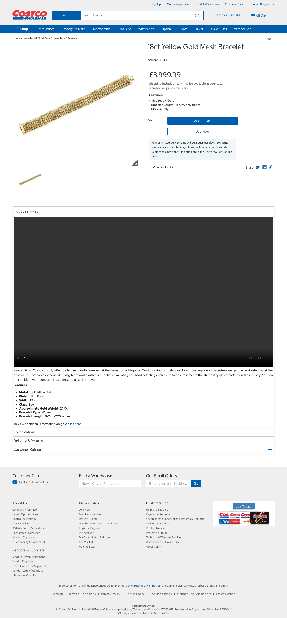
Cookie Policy (135, 594)
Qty (150, 120)
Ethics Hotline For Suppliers (29, 566)
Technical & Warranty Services (164, 537)
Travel (198, 29)
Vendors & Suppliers (28, 550)
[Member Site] (252, 29)
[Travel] (203, 29)
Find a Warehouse (95, 475)
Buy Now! (203, 131)
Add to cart (203, 121)
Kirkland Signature (23, 537)
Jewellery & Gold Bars (36, 38)
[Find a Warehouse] (208, 4)
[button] (199, 15)
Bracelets (74, 38)
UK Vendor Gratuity (24, 575)
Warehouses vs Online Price (163, 542)
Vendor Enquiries (22, 561)
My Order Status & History (95, 537)
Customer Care (26, 475)
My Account (86, 532)
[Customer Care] (234, 4)
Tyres (183, 29)
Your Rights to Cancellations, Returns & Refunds (175, 519)
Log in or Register (89, 528)
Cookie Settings (161, 594)
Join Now (84, 509)
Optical (166, 29)
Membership (102, 29)
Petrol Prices (46, 29)
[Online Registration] (178, 4)
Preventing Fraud (156, 532)
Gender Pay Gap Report (194, 594)
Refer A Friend (88, 519)
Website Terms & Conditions (29, 528)
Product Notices (155, 528)
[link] (258, 167)
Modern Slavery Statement (28, 557)
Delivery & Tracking (157, 523)
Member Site (242, 29)
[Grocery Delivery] (85, 29)
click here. (75, 424)
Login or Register (228, 15)
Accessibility (153, 546)
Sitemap (57, 594)
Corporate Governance (26, 532)
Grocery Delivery (73, 29)
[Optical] (172, 29)
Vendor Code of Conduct (27, 570)
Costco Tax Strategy (24, 519)
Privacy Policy (20, 523)
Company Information (25, 509)
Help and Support (157, 509)
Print (267, 39)
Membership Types (91, 514)
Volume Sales (87, 546)
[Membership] (111, 29)
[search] (138, 15)
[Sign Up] (156, 4)
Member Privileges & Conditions (98, 523)
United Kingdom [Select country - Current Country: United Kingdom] (263, 4)
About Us (19, 503)
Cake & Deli (219, 29)
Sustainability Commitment (28, 542)
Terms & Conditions (82, 594)
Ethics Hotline (225, 594)
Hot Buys (125, 29)
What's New (146, 29)
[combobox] (66, 15)
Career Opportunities (25, 514)
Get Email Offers (161, 475)
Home (16, 38)
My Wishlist (86, 542)
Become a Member (144, 585)
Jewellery (59, 38)
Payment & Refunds (158, 514)
